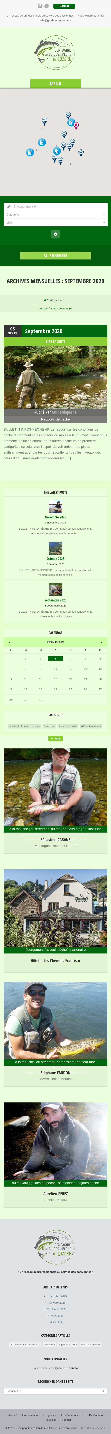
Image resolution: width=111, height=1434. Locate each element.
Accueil (43, 308)
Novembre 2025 (57, 1296)
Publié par (55, 412)
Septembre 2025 (57, 1309)
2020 (53, 308)
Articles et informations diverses (24, 726)
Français (64, 6)
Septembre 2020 (43, 331)
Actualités (50, 1419)
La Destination (94, 1415)
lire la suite (55, 341)
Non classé (49, 726)
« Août (10, 642)
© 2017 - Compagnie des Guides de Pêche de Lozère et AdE (41, 1428)
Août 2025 (57, 1315)
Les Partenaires (70, 1415)
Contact (66, 1419)
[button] (70, 147)
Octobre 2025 (57, 1302)
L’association (30, 1415)
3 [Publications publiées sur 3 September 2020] (55, 658)
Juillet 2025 (57, 1321)
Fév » (101, 642)
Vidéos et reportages (91, 726)
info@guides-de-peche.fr (55, 20)
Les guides (49, 1415)
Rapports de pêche (55, 419)
